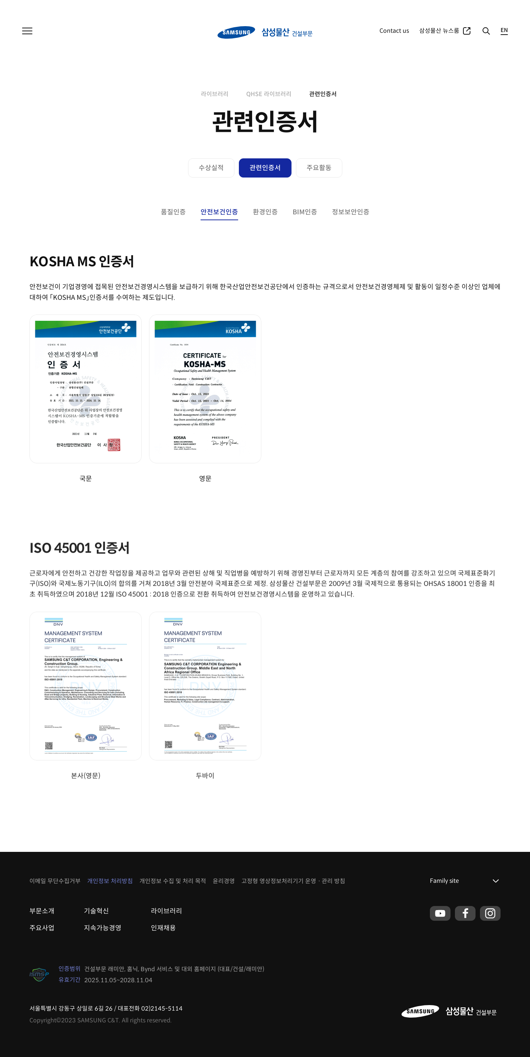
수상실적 (211, 168)
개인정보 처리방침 (110, 881)
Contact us (394, 31)
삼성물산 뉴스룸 (439, 31)
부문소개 (41, 911)
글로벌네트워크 (491, 7)
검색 (485, 31)
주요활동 (319, 168)
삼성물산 (31, 7)
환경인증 (265, 212)
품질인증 (173, 212)
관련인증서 (323, 94)
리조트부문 (114, 7)
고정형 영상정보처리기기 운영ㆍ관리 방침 (293, 881)
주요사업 (426, 7)
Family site (444, 881)
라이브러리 (215, 94)
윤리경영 (224, 881)
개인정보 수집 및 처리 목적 (172, 881)
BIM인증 (305, 212)
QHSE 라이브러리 (269, 94)
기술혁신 (96, 911)
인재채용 (163, 928)
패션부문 (84, 7)
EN (504, 30)
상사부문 (58, 7)
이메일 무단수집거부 (55, 881)
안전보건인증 (219, 212)
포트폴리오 (455, 7)
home (188, 94)
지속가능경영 (102, 928)
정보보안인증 (351, 212)
